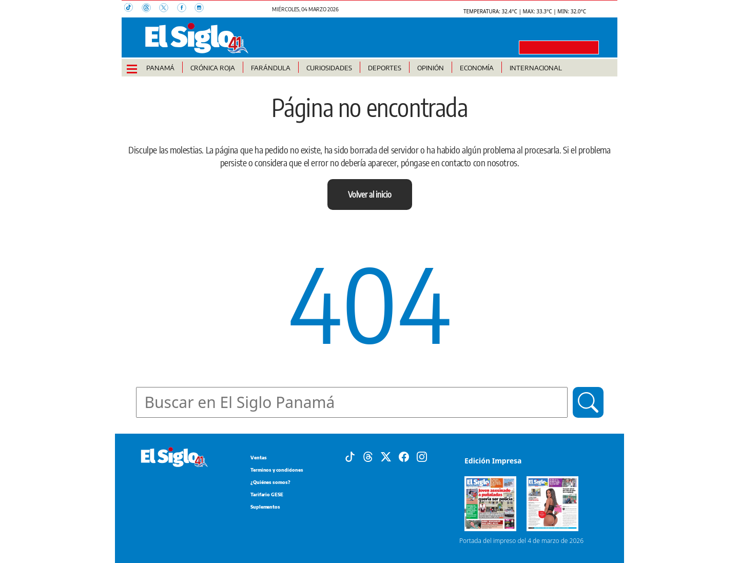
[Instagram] (422, 456)
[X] (386, 456)
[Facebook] (404, 456)
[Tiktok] (350, 456)
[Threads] (368, 456)
